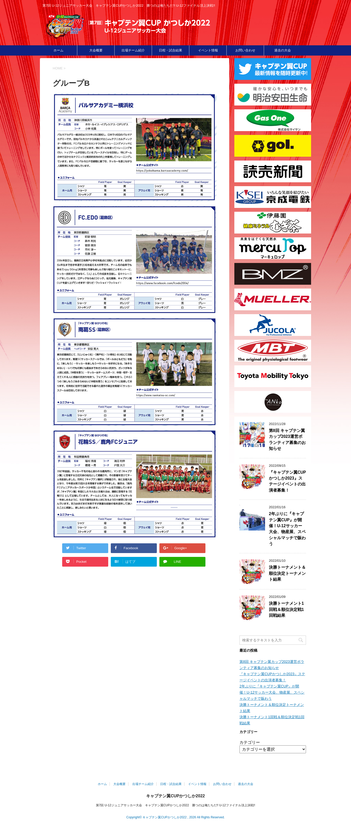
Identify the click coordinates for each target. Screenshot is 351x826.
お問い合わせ (245, 50)
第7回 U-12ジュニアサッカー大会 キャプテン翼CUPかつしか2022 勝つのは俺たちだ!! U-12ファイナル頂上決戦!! (175, 805)
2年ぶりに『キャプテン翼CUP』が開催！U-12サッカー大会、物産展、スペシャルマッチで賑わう (287, 529)
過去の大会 (282, 50)
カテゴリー (249, 742)
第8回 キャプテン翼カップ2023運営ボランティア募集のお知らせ (287, 439)
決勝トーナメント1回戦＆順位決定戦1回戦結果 (286, 609)
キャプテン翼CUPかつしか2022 (175, 796)
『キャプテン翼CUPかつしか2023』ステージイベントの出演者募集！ (287, 481)
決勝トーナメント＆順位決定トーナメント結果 (287, 573)
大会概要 (96, 50)
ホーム (58, 50)
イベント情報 (208, 50)
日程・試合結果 (170, 50)
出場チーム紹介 (133, 50)
